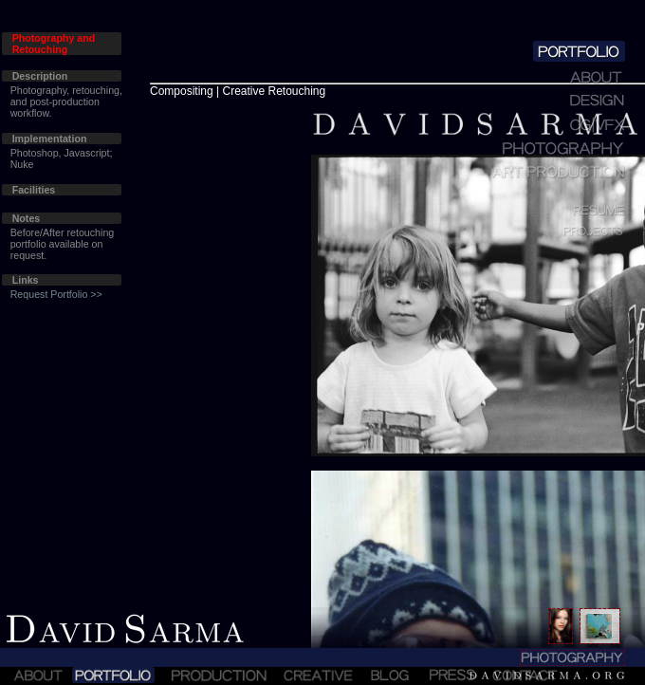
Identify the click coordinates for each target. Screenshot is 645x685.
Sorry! (322, 342)
